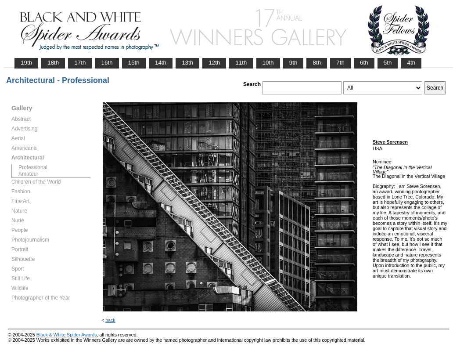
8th (317, 62)
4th (411, 62)
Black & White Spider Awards (66, 334)
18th (53, 62)
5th (388, 62)
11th (241, 62)
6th (364, 62)
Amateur (28, 174)
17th (79, 62)
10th (268, 62)
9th (293, 62)
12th (214, 62)
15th (133, 62)
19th (26, 62)
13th (187, 62)
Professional (32, 167)
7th (340, 62)
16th (107, 62)
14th (160, 62)
